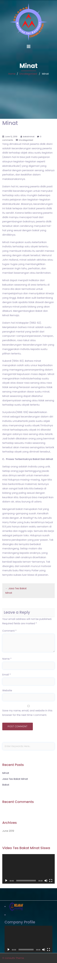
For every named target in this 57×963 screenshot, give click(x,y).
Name (7, 659)
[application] (28, 869)
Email (6, 674)
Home (12, 74)
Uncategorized (28, 74)
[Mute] (45, 880)
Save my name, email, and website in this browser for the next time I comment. (27, 713)
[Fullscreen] (50, 880)
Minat (5, 773)
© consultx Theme (13, 958)
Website (7, 690)
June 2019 (8, 831)
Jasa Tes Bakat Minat (15, 779)
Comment (9, 631)
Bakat (5, 784)
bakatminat (28, 136)
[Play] (6, 880)
